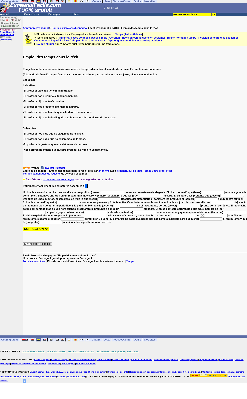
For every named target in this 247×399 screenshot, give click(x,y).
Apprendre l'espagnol (36, 28)
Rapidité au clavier (208, 359)
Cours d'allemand (120, 359)
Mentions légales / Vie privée (42, 376)
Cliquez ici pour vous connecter (10, 24)
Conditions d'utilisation (94, 372)
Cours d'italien (104, 359)
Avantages (6, 39)
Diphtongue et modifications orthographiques (135, 40)
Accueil (4, 14)
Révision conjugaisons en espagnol (143, 37)
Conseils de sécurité (118, 372)
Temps (119, 34)
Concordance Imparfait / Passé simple (57, 40)
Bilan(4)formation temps (181, 37)
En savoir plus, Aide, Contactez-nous (64, 372)
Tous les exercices (34, 261)
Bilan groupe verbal (94, 40)
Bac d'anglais (68, 363)
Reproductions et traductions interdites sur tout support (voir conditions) (165, 372)
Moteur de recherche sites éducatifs (28, 363)
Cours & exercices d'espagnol (69, 28)
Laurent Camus (36, 372)
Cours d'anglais (42, 359)
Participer (54, 14)
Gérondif (114, 37)
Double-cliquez (45, 44)
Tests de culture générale (166, 359)
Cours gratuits (9, 339)
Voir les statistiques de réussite (41, 173)
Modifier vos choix (76, 376)
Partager (60, 168)
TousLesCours (121, 339)
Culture (96, 339)
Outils (137, 339)
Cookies (61, 376)
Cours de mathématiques (82, 359)
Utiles (75, 14)
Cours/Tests (31, 14)
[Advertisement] (135, 299)
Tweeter (49, 168)
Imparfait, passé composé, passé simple (83, 37)
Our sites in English (85, 363)
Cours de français (60, 359)
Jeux (106, 339)
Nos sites (149, 339)
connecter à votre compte (58, 179)
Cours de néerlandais (141, 359)
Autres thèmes (133, 34)
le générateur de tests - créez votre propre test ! (145, 170)
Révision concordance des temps (218, 37)
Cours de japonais (189, 359)
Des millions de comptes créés (8, 32)
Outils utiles (54, 363)
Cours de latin (226, 359)
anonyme (103, 170)
